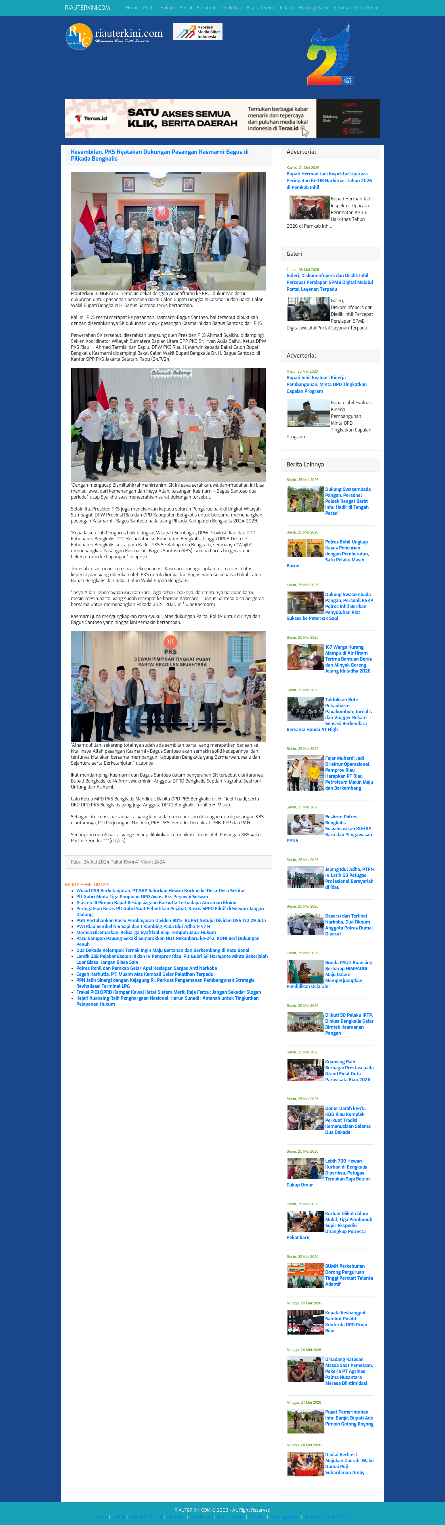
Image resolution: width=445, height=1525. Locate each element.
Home (132, 8)
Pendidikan (231, 8)
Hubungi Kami (313, 8)
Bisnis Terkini (260, 8)
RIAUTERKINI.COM (87, 8)
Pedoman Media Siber (355, 8)
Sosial (186, 8)
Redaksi (286, 8)
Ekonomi (206, 8)
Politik (149, 8)
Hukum (167, 8)
